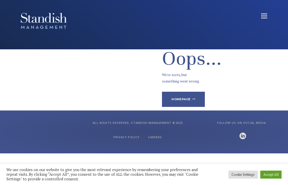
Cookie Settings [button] (243, 174)
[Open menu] (264, 16)
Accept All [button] (271, 174)
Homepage (180, 99)
